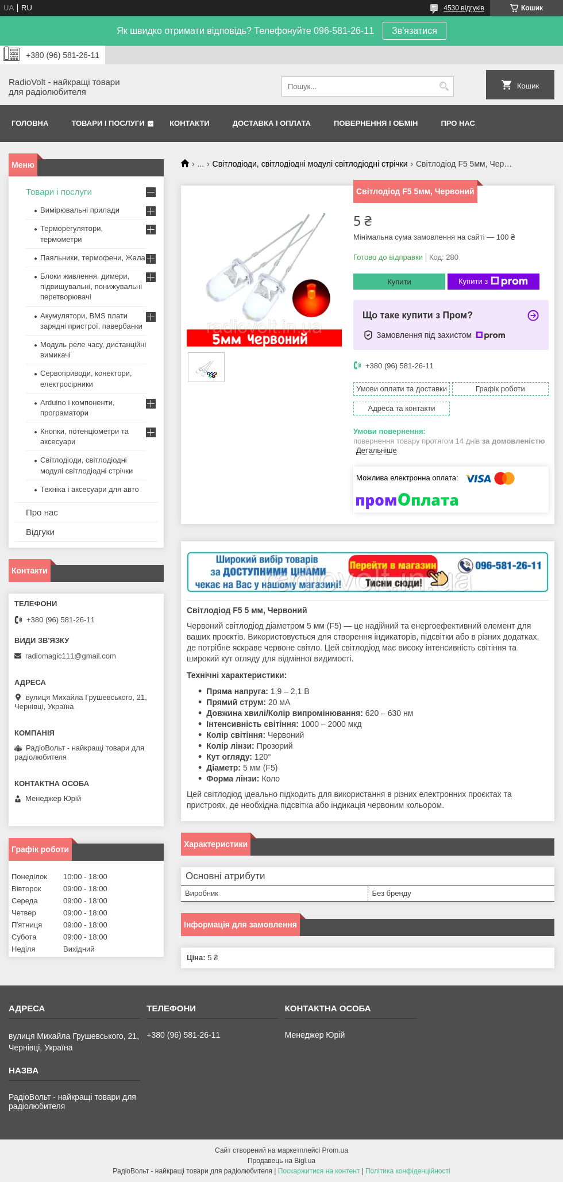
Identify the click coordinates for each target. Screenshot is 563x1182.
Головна (29, 123)
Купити (399, 282)
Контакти (189, 123)
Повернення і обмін (376, 123)
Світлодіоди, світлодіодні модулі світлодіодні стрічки (310, 163)
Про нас (458, 123)
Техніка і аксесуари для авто (89, 489)
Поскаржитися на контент (319, 1171)
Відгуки (40, 532)
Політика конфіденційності (407, 1171)
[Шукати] (444, 86)
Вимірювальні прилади (79, 210)
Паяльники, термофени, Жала (92, 257)
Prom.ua (335, 1150)
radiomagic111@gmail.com (70, 656)
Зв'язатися (414, 31)
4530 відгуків (464, 8)
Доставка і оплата (272, 123)
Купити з (493, 281)
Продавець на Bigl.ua (281, 1161)
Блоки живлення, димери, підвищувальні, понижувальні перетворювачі (91, 286)
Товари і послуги (107, 123)
